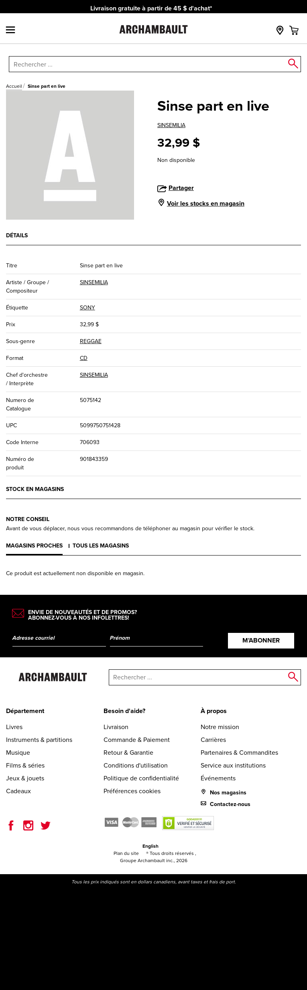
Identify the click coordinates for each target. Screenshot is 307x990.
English (150, 846)
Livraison (116, 726)
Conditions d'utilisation (136, 765)
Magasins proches (34, 545)
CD (83, 358)
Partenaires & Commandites (239, 752)
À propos (214, 710)
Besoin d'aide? (124, 710)
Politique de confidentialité (141, 778)
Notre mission (220, 726)
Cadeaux (18, 791)
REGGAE (91, 341)
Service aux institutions (233, 765)
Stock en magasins (35, 489)
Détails (17, 235)
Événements (218, 778)
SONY (87, 307)
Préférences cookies (132, 791)
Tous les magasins (101, 545)
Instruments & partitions (39, 739)
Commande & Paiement (137, 739)
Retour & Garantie (128, 752)
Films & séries (25, 765)
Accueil (14, 86)
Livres (14, 726)
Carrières (213, 739)
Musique (18, 752)
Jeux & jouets (25, 778)
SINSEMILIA (171, 125)
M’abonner (261, 640)
